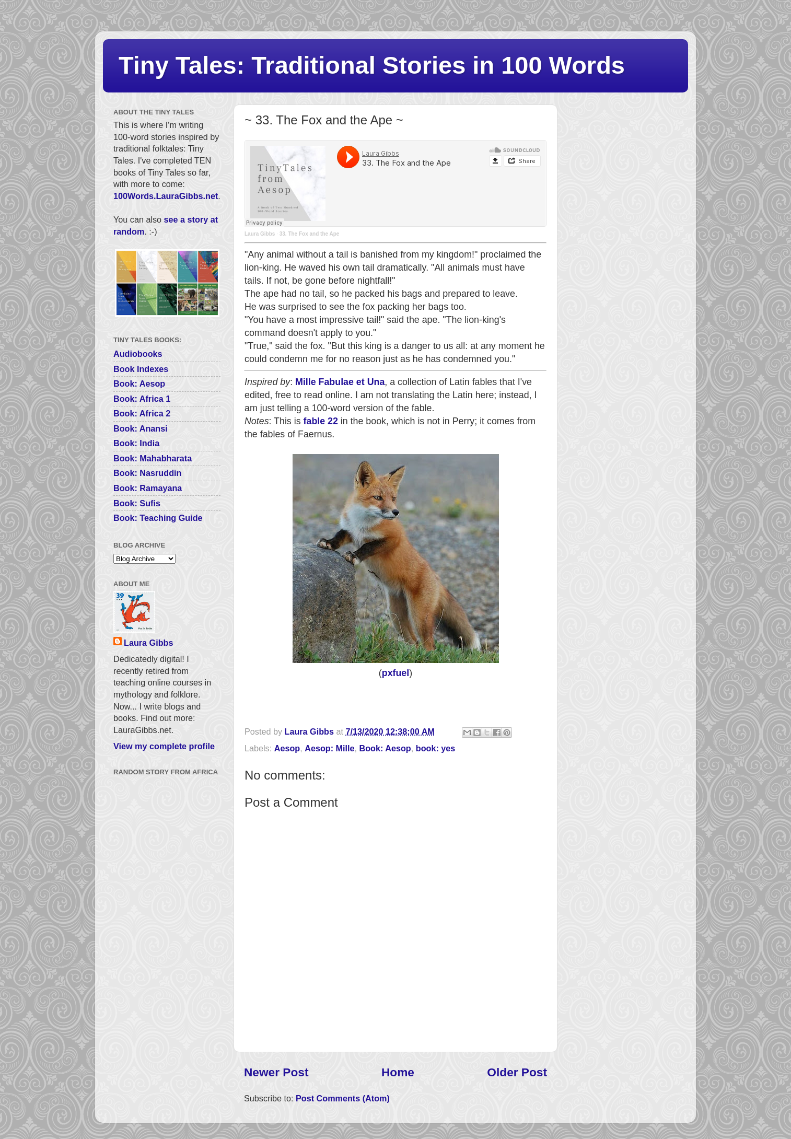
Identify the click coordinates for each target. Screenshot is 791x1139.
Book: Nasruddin (147, 473)
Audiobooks (137, 353)
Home (397, 1072)
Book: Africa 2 (141, 413)
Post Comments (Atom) (343, 1098)
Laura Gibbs (260, 234)
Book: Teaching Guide (158, 517)
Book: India (136, 443)
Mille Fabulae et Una (340, 382)
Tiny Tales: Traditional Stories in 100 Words (372, 65)
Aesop (287, 748)
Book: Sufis (136, 503)
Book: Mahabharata (152, 458)
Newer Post (276, 1072)
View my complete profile (164, 746)
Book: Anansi (140, 428)
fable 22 (321, 421)
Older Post (517, 1072)
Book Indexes (140, 369)
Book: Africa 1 (141, 398)
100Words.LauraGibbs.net (165, 196)
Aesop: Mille (329, 748)
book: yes (436, 748)
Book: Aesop (385, 748)
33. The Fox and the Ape (310, 234)
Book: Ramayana (147, 488)
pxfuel (395, 673)
